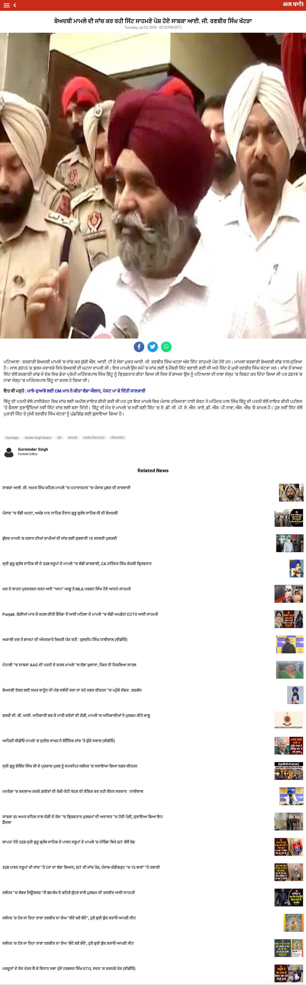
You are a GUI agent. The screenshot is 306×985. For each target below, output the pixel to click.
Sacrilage (12, 438)
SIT (60, 438)
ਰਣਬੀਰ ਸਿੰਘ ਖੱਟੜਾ (94, 438)
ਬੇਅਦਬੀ (72, 438)
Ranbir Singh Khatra (38, 438)
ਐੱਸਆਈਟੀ (117, 438)
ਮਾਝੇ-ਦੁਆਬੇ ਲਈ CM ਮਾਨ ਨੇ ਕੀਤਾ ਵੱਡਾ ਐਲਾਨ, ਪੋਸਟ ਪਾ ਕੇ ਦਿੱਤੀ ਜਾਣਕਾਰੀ (86, 390)
